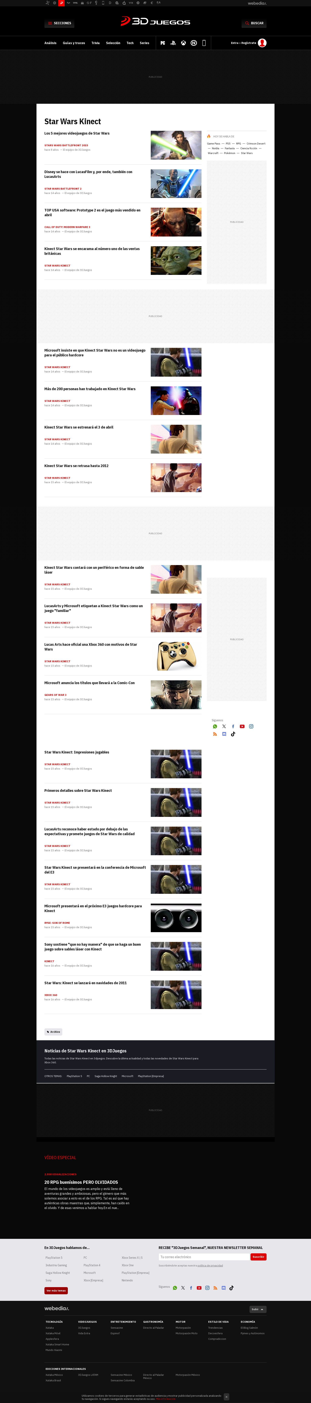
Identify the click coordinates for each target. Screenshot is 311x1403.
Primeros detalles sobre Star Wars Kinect (78, 790)
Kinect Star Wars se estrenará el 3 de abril (78, 427)
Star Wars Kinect (57, 265)
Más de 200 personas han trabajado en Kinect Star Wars (89, 388)
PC (88, 1076)
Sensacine (117, 1327)
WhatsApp (215, 726)
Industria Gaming (56, 1265)
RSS (215, 733)
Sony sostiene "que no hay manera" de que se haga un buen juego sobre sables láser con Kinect (92, 946)
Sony (49, 1280)
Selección (113, 43)
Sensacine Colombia (123, 1380)
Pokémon (229, 153)
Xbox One (128, 1265)
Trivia (95, 43)
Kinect (49, 961)
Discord (224, 733)
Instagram (251, 726)
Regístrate (248, 43)
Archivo (55, 1032)
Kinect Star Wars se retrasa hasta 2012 (76, 465)
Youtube (242, 726)
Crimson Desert (256, 143)
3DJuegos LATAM (88, 1375)
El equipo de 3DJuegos (76, 149)
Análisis (50, 43)
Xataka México (54, 1375)
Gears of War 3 (55, 695)
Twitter (224, 726)
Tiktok (233, 733)
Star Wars (247, 153)
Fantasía (230, 148)
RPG (238, 143)
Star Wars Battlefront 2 (63, 188)
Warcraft (213, 153)
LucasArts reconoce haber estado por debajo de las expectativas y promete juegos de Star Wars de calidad (89, 831)
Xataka (50, 1327)
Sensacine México (121, 1375)
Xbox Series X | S (132, 1258)
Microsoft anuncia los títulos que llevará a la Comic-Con (89, 682)
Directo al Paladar (153, 1327)
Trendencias (215, 1327)
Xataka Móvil (53, 1333)
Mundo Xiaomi (54, 1350)
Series (144, 43)
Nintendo (127, 1280)
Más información (165, 1399)
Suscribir (258, 1257)
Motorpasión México (188, 1375)
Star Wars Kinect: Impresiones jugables (76, 752)
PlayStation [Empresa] (151, 1076)
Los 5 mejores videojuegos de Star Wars (76, 133)
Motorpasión (183, 1327)
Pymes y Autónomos (253, 1333)
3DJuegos (155, 21)
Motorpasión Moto (187, 1333)
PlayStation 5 (74, 1076)
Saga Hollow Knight (106, 1076)
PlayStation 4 (92, 1265)
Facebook (233, 726)
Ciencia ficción (248, 148)
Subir (255, 1309)
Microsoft (127, 1076)
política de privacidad (210, 1265)
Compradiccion (217, 1339)
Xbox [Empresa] (93, 1280)
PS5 (228, 143)
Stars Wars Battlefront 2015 (66, 145)
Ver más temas (56, 1290)
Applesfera (52, 1339)
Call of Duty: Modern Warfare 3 (67, 227)
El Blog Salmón (249, 1327)
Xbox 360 (50, 995)
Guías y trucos (74, 43)
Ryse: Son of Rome (57, 923)
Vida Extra (84, 1333)
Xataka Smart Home (57, 1344)
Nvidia (215, 148)
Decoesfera (215, 1333)
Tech (130, 43)
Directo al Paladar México (153, 1376)
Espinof (115, 1333)
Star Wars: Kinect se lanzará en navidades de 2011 (85, 982)
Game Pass (213, 143)
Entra (235, 43)
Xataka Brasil (53, 1380)
